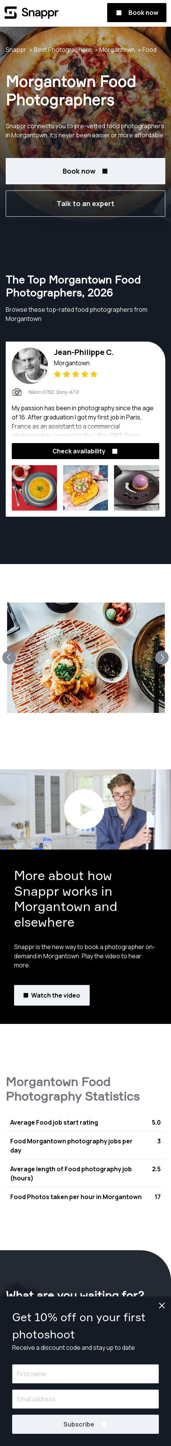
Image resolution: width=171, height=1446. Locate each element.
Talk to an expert (85, 203)
